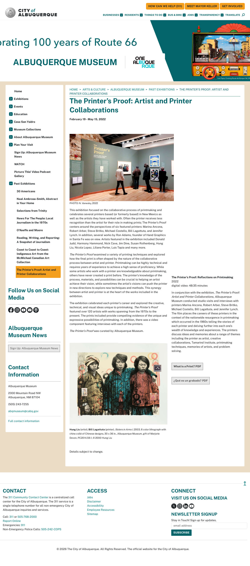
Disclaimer (94, 501)
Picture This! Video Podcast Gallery (32, 174)
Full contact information (23, 421)
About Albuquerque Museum (33, 137)
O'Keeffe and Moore (30, 230)
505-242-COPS (51, 529)
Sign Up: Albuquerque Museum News (35, 154)
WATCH (19, 164)
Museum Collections (27, 129)
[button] (232, 15)
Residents (134, 15)
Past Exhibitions (162, 89)
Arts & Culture (94, 89)
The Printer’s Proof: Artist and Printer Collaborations (36, 272)
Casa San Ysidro (24, 121)
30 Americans (26, 191)
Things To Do (155, 15)
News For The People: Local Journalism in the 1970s (35, 220)
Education (20, 114)
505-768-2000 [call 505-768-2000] (27, 516)
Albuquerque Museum (127, 89)
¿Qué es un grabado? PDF (191, 380)
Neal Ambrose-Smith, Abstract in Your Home (37, 201)
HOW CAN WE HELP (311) (165, 6)
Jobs (192, 15)
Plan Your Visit (23, 144)
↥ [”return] (245, 483)
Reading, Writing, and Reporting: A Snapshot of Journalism (38, 240)
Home (74, 89)
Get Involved (232, 6)
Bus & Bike (177, 15)
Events (18, 106)
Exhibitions (21, 99)
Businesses (113, 15)
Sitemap (92, 514)
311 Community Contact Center (28, 497)
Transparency (211, 15)
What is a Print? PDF (187, 366)
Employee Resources (100, 509)
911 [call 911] (23, 525)
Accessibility (95, 505)
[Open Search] (243, 15)
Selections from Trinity (32, 210)
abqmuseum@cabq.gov (23, 411)
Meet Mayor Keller (202, 6)
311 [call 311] (11, 516)
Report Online (12, 521)
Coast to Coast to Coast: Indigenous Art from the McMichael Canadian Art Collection (33, 256)
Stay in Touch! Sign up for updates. (193, 520)
